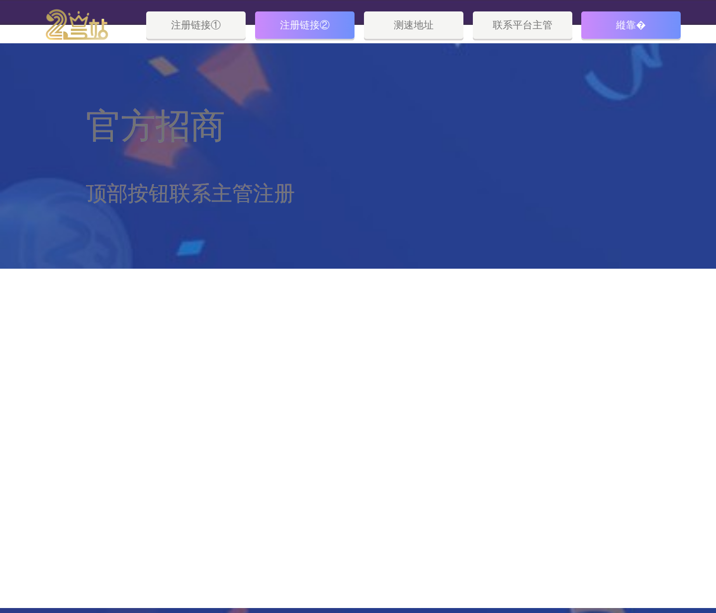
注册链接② (305, 24)
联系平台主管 (522, 24)
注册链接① (196, 24)
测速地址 (414, 24)
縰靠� (631, 24)
